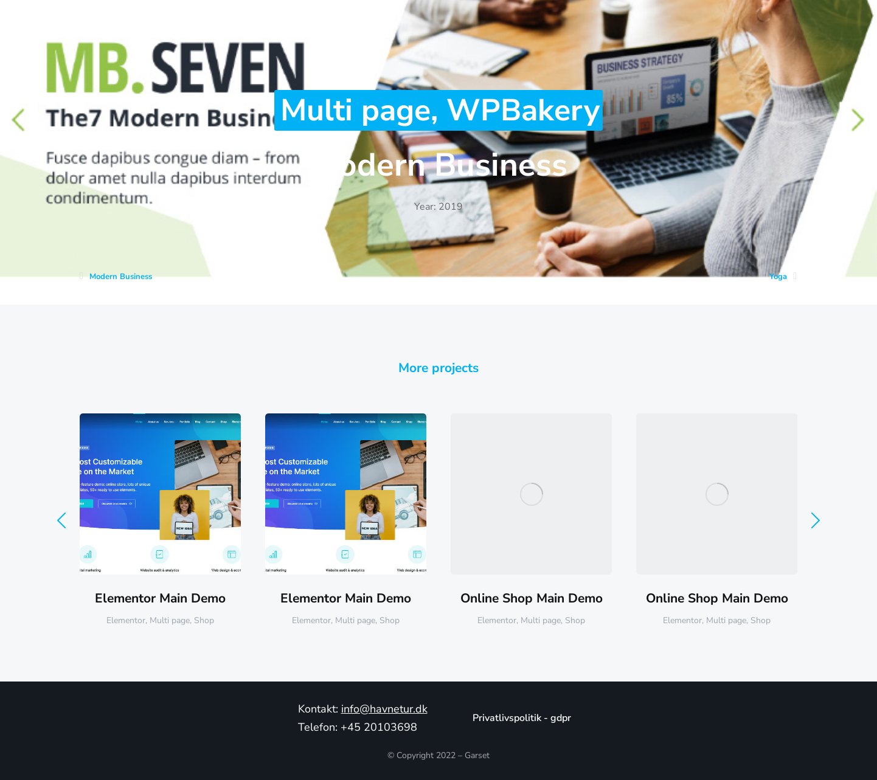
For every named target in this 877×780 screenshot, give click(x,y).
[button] (61, 520)
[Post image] (160, 494)
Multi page (355, 110)
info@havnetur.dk (384, 709)
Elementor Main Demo (160, 598)
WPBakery (523, 110)
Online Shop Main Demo (531, 598)
